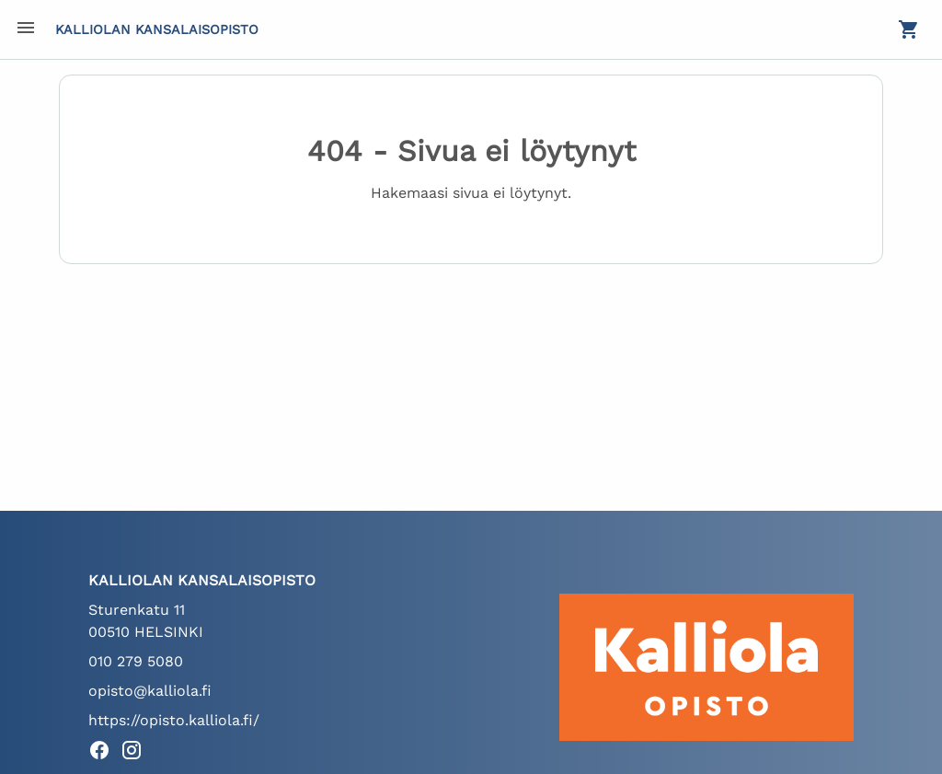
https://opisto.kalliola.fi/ (173, 720)
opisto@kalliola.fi (150, 690)
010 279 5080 (135, 661)
